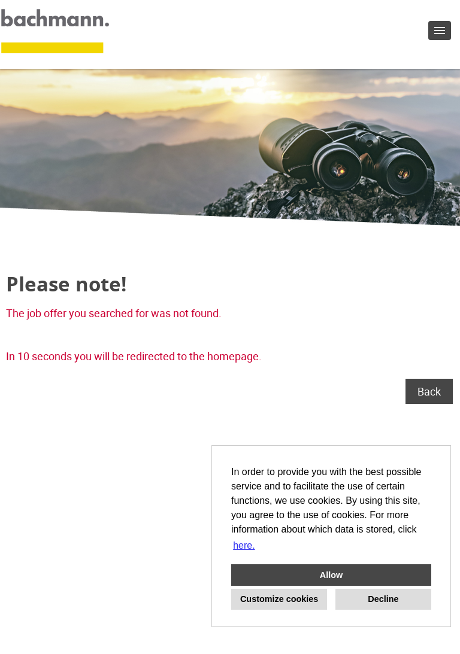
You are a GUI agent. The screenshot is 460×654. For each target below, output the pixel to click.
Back (429, 391)
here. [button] (244, 545)
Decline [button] (383, 599)
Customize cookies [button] (279, 599)
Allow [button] (331, 575)
